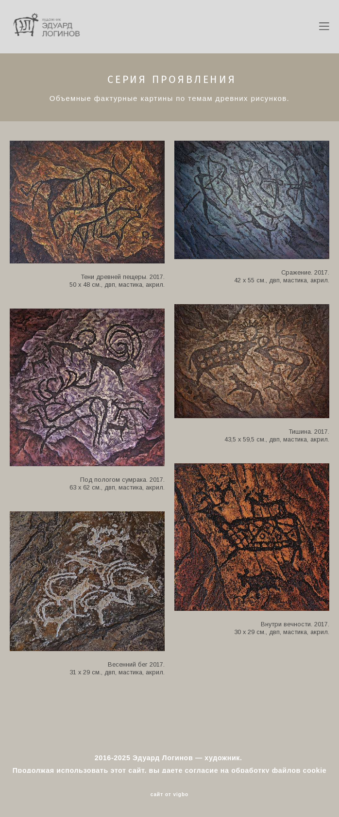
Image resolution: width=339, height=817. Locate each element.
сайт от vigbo (169, 794)
